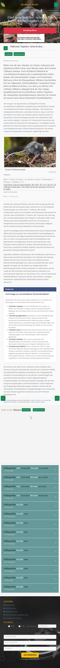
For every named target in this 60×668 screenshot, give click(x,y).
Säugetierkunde (19, 54)
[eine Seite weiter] (57, 398)
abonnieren (30, 655)
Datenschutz (10, 608)
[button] (49, 38)
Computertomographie (13, 131)
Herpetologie (9, 123)
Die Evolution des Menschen (16, 615)
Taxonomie (9, 54)
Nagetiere (49, 383)
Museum (24, 123)
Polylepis (49, 257)
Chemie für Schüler (12, 618)
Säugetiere (13, 358)
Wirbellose (44, 392)
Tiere (38, 274)
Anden (17, 212)
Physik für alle (10, 612)
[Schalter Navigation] (56, 4)
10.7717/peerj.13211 (12, 197)
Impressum (9, 605)
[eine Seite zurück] (3, 398)
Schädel (25, 129)
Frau (23, 626)
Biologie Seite (29, 4)
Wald (6, 260)
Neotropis (26, 358)
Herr (12, 626)
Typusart (40, 215)
